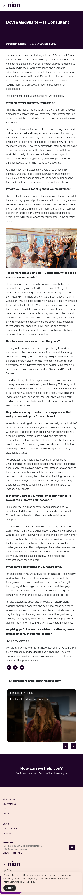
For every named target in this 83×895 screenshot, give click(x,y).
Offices (6, 809)
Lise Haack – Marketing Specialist (29, 699)
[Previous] (65, 746)
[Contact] (72, 847)
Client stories (9, 804)
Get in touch (22, 773)
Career (6, 824)
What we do (9, 799)
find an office (45, 773)
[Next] (73, 746)
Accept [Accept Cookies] (9, 888)
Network (7, 833)
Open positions (10, 829)
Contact (7, 814)
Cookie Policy (29, 882)
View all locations (12, 853)
